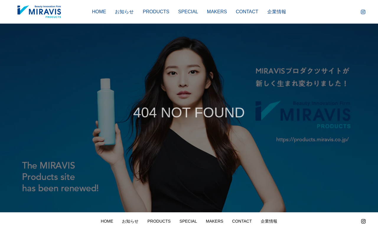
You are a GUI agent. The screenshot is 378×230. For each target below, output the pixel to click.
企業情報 (276, 11)
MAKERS (217, 11)
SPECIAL (188, 11)
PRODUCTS (156, 11)
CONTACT (247, 11)
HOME (99, 11)
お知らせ (124, 11)
